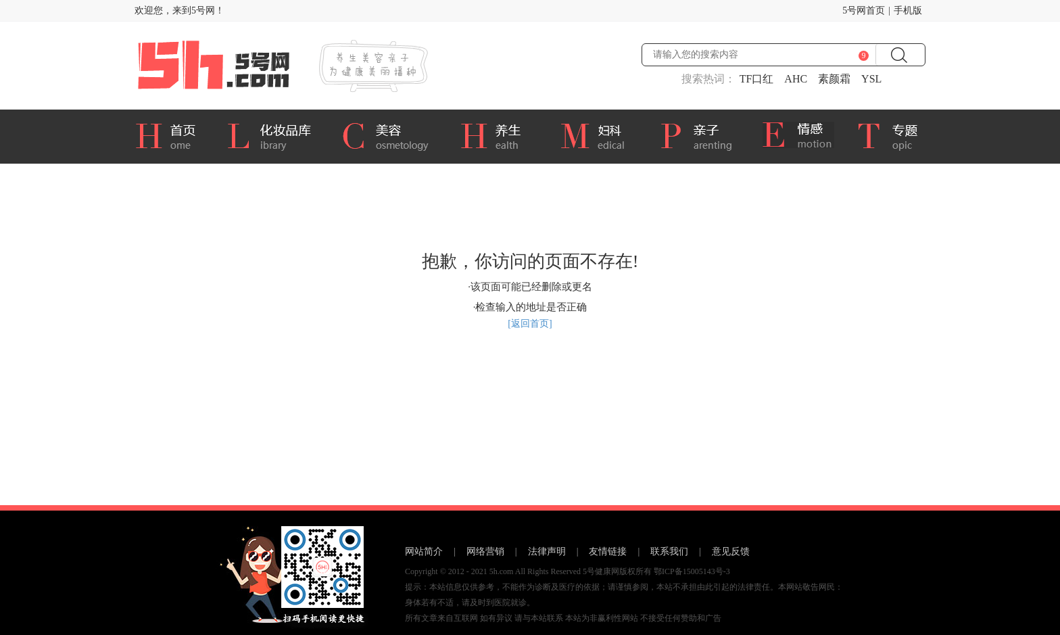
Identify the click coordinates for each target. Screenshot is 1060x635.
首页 (170, 135)
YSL (871, 79)
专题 (896, 137)
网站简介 (424, 551)
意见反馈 (731, 551)
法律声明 (547, 551)
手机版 (908, 10)
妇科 (600, 135)
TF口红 (757, 79)
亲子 (701, 135)
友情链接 (608, 551)
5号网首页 (863, 10)
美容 (390, 135)
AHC (795, 79)
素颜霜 (834, 79)
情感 (800, 137)
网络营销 (485, 551)
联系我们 (669, 551)
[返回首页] (530, 324)
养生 (499, 135)
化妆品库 (273, 135)
